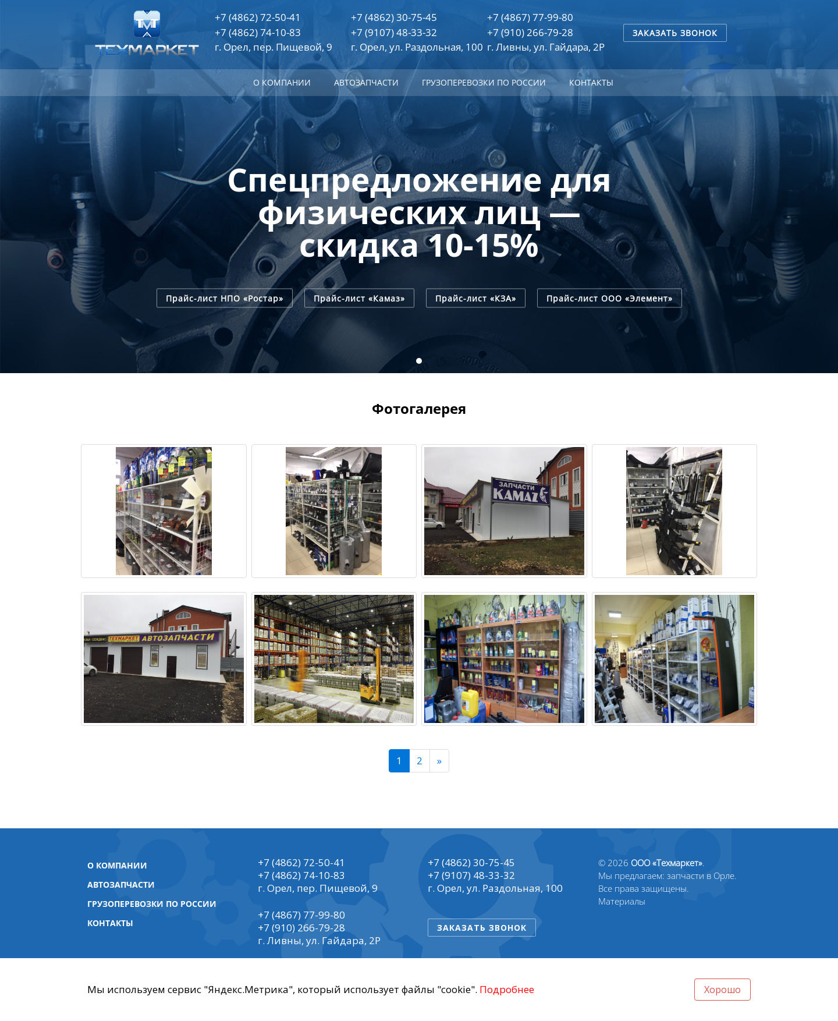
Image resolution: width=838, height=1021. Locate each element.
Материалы (621, 901)
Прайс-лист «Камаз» (359, 297)
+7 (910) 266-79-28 (530, 32)
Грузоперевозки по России (484, 82)
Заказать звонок (675, 32)
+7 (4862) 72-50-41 (258, 17)
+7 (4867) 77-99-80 (530, 17)
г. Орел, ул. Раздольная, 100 (417, 47)
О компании (282, 82)
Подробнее (507, 989)
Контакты (591, 82)
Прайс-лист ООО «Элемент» (609, 297)
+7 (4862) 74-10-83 (258, 32)
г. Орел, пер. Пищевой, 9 (273, 47)
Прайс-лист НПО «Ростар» (224, 297)
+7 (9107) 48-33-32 (394, 32)
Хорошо (722, 989)
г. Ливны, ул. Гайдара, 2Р (546, 47)
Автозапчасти (366, 82)
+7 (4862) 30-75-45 (394, 17)
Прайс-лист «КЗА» (475, 297)
